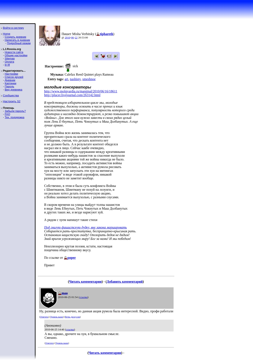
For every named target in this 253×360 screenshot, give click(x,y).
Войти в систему (13, 27)
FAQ (7, 114)
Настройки (11, 73)
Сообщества (11, 95)
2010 (67, 37)
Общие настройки (16, 55)
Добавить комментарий (125, 281)
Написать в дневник (17, 40)
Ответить (44, 317)
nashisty (75, 79)
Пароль (9, 86)
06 (72, 37)
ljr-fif (7, 64)
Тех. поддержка (14, 117)
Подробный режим (18, 43)
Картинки (10, 83)
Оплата (9, 61)
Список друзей (14, 77)
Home (6, 33)
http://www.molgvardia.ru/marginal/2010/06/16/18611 (80, 91)
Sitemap (10, 58)
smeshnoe (89, 79)
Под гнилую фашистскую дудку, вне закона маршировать (85, 227)
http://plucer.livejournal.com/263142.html (72, 95)
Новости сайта (14, 52)
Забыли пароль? (15, 111)
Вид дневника (13, 89)
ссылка (83, 297)
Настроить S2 (11, 101)
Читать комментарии (85, 281)
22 (76, 37)
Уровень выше (56, 317)
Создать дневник (15, 36)
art (66, 79)
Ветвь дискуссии (72, 317)
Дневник (10, 80)
